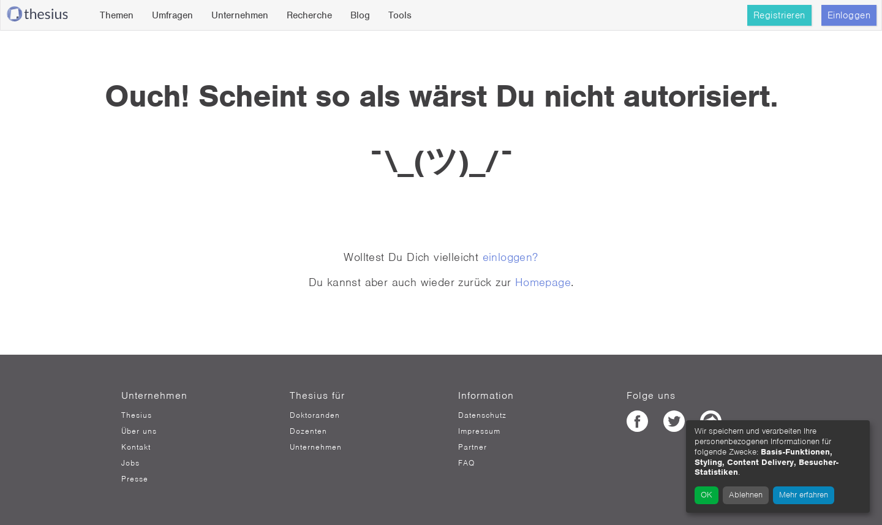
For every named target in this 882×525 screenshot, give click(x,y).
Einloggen (849, 15)
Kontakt (136, 447)
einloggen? (510, 257)
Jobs (130, 463)
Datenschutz (482, 415)
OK (706, 494)
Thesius (136, 415)
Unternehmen (239, 15)
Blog (360, 15)
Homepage (543, 282)
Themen (117, 15)
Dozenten (308, 431)
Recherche (309, 15)
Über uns (139, 431)
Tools (400, 15)
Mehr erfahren (803, 494)
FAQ (466, 463)
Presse (134, 479)
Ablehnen (746, 494)
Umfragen (172, 15)
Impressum (479, 431)
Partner (472, 447)
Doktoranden (315, 415)
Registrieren (779, 15)
